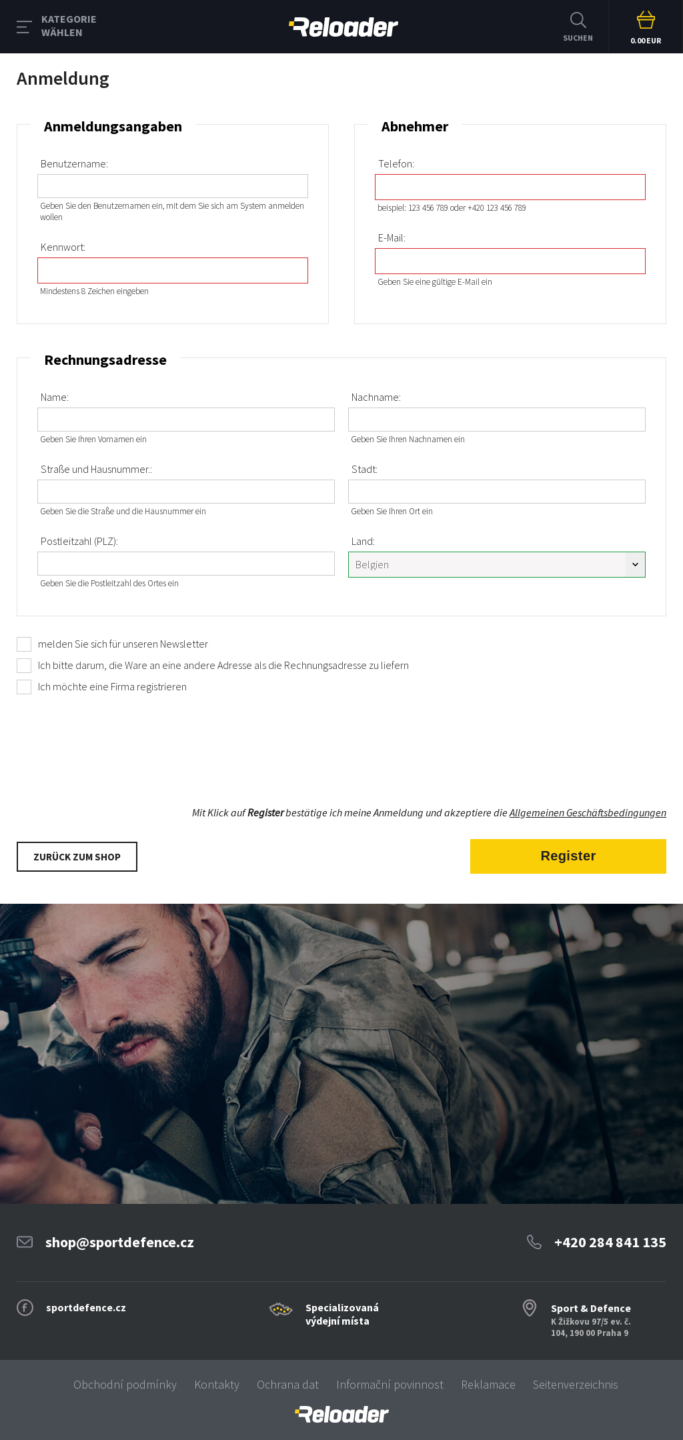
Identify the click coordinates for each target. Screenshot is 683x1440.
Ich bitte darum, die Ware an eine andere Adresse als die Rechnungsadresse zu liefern (223, 665)
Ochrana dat (288, 1384)
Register (568, 855)
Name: (55, 397)
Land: (363, 541)
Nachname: (376, 397)
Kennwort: (63, 246)
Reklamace (488, 1384)
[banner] (341, 1414)
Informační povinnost (390, 1384)
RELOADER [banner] (343, 27)
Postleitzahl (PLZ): (79, 541)
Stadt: (365, 469)
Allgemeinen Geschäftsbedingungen (588, 812)
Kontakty (216, 1384)
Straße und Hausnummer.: (96, 469)
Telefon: (396, 163)
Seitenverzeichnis (575, 1384)
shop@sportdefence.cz (119, 1242)
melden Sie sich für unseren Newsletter (123, 643)
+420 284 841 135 (610, 1242)
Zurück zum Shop (77, 856)
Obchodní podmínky (125, 1384)
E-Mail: (392, 237)
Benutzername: (74, 163)
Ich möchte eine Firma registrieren (112, 686)
